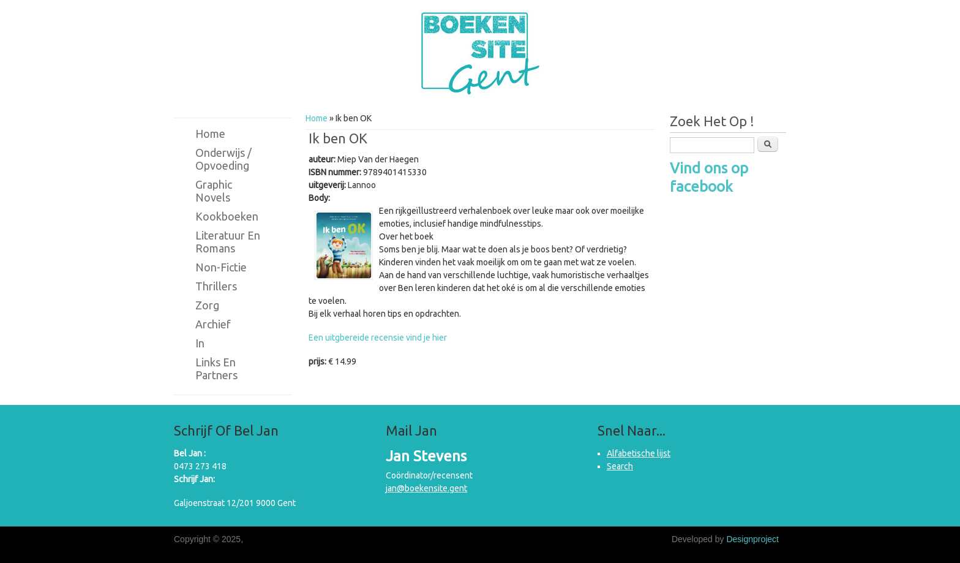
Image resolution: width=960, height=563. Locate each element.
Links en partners (216, 368)
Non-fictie (221, 267)
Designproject (752, 539)
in (199, 343)
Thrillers (216, 286)
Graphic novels (213, 190)
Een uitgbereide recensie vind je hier (378, 337)
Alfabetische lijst (638, 453)
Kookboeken (226, 216)
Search (620, 466)
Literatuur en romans (227, 241)
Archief (213, 324)
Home (317, 118)
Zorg (207, 305)
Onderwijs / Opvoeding (223, 159)
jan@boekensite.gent (426, 488)
